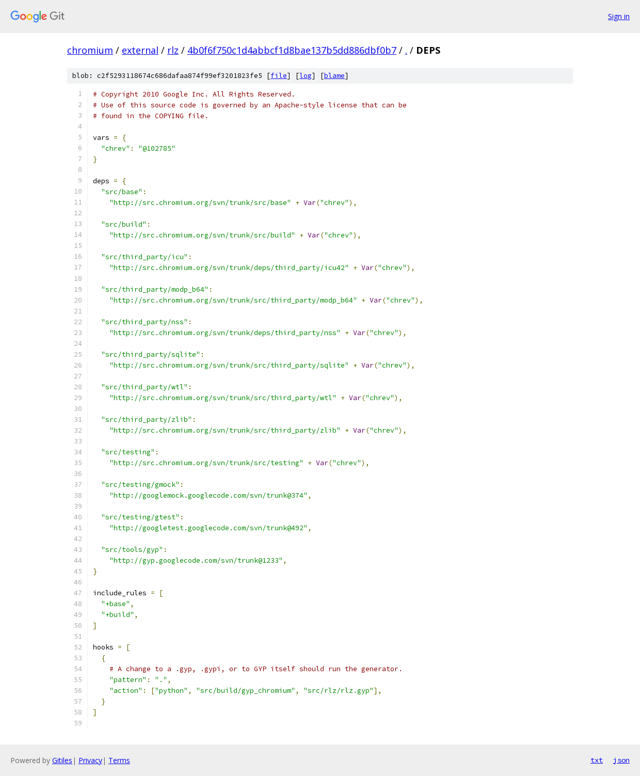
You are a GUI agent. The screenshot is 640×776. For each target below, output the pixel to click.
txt (596, 760)
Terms (119, 760)
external (140, 50)
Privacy (90, 760)
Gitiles (62, 760)
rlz (173, 50)
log (305, 75)
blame (334, 75)
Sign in (619, 16)
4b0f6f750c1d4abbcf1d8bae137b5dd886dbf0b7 (291, 50)
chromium (90, 50)
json (621, 760)
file (278, 75)
